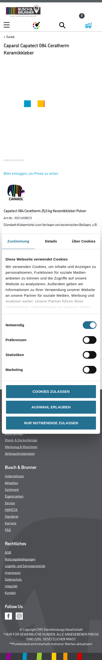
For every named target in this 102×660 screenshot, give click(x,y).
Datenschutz (13, 579)
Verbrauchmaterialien (20, 453)
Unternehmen (14, 475)
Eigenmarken (14, 496)
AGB (8, 552)
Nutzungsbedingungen (20, 559)
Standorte (11, 516)
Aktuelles (11, 482)
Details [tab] (51, 241)
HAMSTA (11, 509)
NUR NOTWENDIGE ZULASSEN (51, 423)
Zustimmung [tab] (18, 241)
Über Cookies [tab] (84, 241)
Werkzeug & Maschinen (21, 446)
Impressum (13, 572)
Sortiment (12, 489)
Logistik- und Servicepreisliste (25, 565)
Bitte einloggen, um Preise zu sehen (31, 173)
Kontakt (10, 592)
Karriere (10, 523)
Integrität (11, 585)
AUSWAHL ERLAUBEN (50, 407)
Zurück (10, 37)
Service (10, 502)
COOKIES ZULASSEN (51, 391)
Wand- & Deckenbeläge (21, 439)
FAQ (8, 529)
